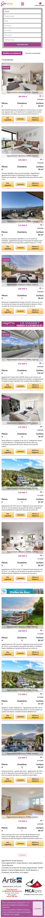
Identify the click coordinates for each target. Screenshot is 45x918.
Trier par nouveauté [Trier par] (34, 53)
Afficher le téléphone (35, 119)
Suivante (22, 855)
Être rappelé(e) (7, 119)
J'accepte (37, 908)
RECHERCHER (22, 44)
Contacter (20, 119)
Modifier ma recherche (12, 53)
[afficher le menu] (22, 4)
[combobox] (22, 11)
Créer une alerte (39, 4)
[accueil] (8, 4)
